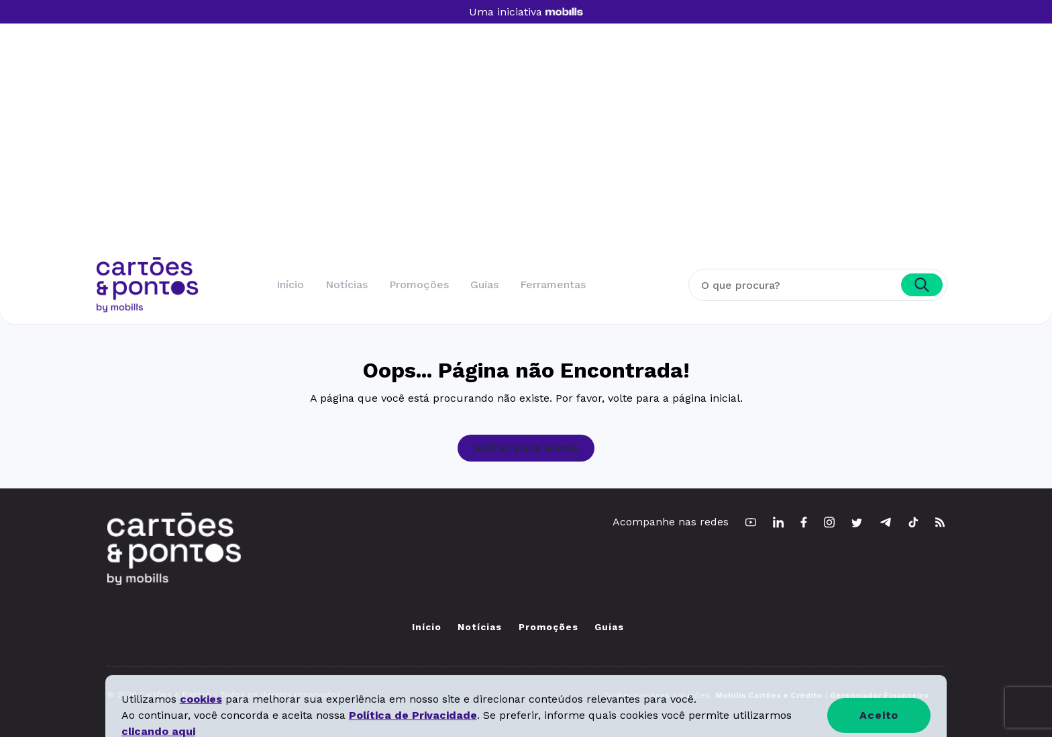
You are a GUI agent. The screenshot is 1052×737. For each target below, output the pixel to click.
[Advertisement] (526, 156)
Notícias (346, 284)
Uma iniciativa (526, 12)
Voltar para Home (526, 447)
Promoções (419, 284)
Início (290, 284)
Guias (484, 284)
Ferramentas (553, 284)
